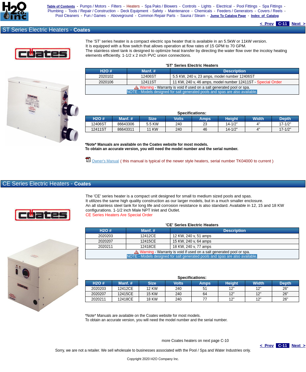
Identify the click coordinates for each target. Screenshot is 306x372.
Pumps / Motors (93, 6)
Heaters (133, 6)
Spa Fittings (272, 6)
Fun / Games (95, 15)
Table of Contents (61, 6)
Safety (157, 11)
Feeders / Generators (235, 11)
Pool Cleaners (67, 15)
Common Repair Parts (156, 15)
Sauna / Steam (192, 15)
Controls (189, 6)
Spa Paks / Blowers (161, 6)
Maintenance (178, 11)
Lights (206, 6)
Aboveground (122, 15)
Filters (116, 6)
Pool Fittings (246, 6)
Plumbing (55, 11)
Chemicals (203, 11)
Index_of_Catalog (265, 16)
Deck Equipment (134, 11)
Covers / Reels (270, 11)
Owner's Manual (105, 161)
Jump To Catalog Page (228, 16)
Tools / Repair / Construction (92, 11)
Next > (298, 23)
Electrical (224, 6)
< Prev (267, 23)
